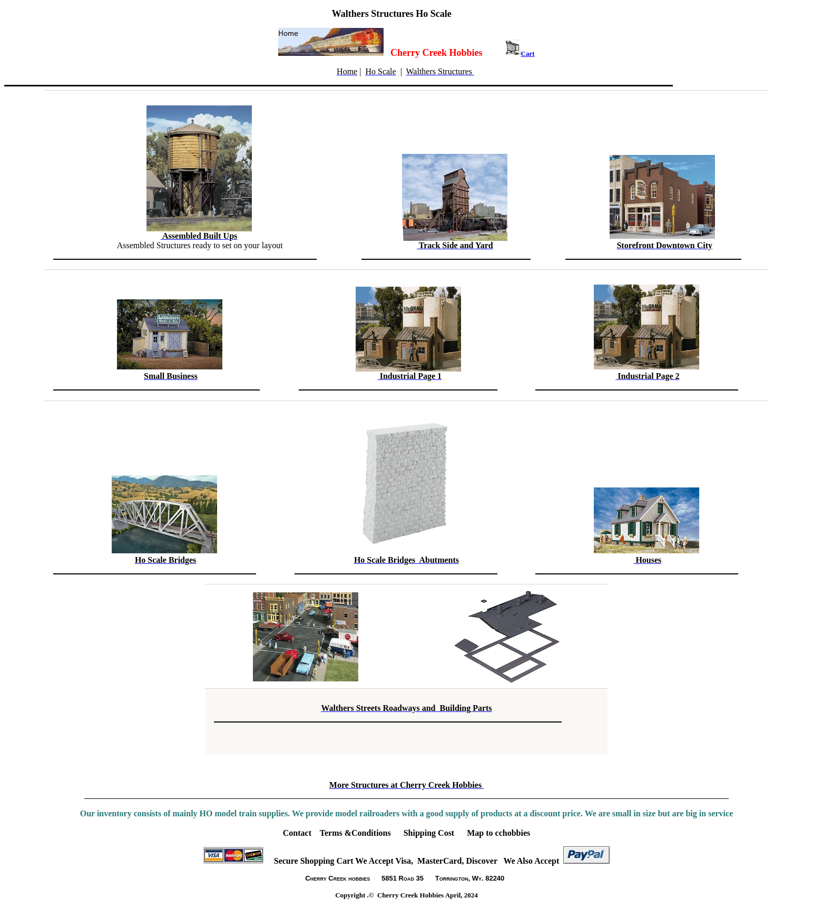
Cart (528, 53)
